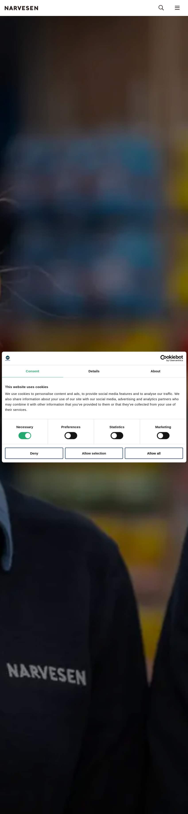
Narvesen (21, 8)
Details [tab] (94, 371)
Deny (34, 453)
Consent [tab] (32, 371)
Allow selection (94, 453)
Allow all (154, 453)
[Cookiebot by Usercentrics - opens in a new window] (163, 358)
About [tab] (155, 371)
